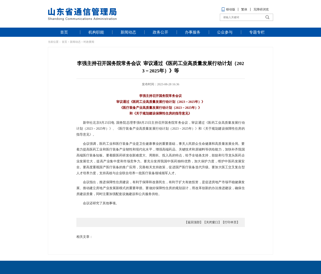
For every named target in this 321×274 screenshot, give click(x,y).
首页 (64, 32)
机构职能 (96, 32)
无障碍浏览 (261, 9)
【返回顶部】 (193, 222)
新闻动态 (128, 32)
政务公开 (160, 32)
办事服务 (192, 32)
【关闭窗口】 (212, 222)
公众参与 (225, 32)
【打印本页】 (230, 222)
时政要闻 (89, 41)
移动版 (228, 9)
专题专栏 (257, 32)
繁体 (244, 9)
